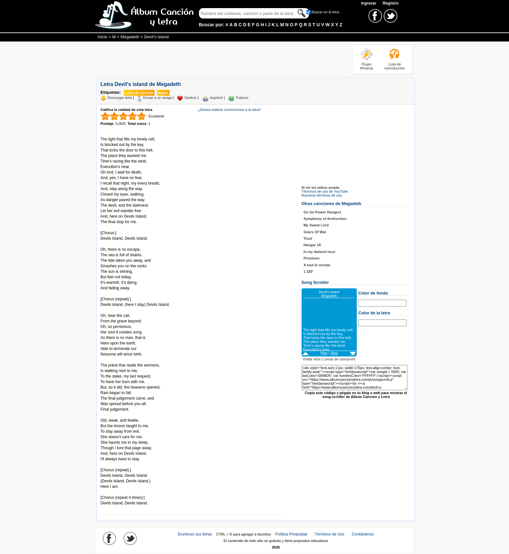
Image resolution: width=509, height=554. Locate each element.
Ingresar (369, 3)
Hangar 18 (312, 245)
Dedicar (190, 98)
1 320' (308, 271)
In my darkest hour (319, 252)
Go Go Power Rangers (322, 212)
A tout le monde (317, 265)
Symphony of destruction (325, 219)
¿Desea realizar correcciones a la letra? (229, 110)
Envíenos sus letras (195, 534)
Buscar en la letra (326, 12)
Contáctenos (363, 534)
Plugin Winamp (366, 66)
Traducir (242, 98)
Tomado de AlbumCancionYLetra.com (128, 492)
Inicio (102, 36)
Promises (312, 258)
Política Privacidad (291, 534)
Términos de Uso (329, 534)
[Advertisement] (214, 59)
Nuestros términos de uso (322, 195)
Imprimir (216, 98)
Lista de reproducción (394, 66)
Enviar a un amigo (157, 98)
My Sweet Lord (316, 225)
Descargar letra (120, 98)
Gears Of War (315, 232)
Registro (391, 3)
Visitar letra (311, 359)
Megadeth (129, 36)
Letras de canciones (339, 359)
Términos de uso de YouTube (325, 191)
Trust (308, 238)
